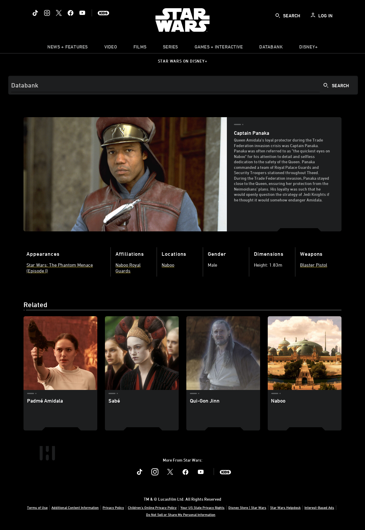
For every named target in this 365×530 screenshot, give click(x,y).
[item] (67, 48)
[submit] (278, 16)
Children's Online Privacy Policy (152, 507)
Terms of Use (37, 507)
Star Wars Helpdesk (285, 507)
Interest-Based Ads (319, 507)
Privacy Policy (113, 507)
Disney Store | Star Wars (247, 507)
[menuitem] (110, 48)
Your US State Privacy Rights (202, 507)
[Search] (183, 85)
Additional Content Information (75, 507)
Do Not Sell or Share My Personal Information (180, 514)
